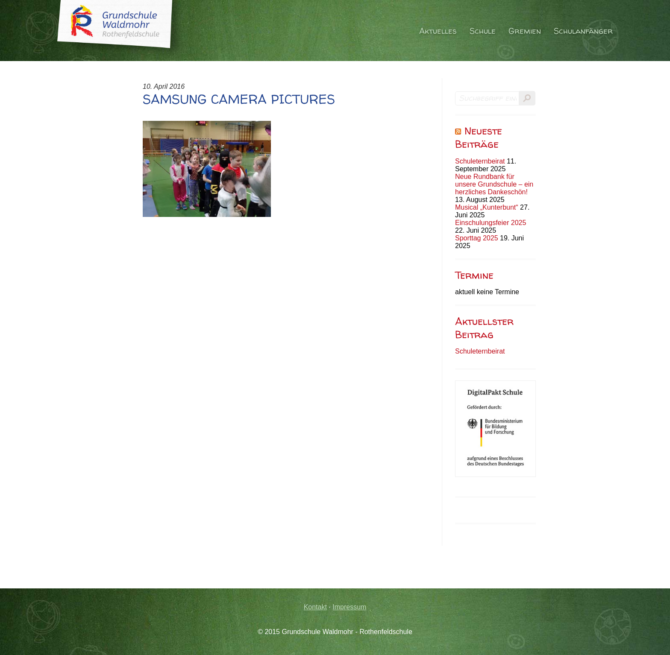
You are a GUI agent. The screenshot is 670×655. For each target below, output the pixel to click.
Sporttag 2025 (476, 238)
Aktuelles (438, 31)
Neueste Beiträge (478, 137)
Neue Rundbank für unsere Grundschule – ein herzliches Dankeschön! (494, 184)
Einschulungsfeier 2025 (490, 222)
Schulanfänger (583, 31)
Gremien (524, 31)
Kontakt (315, 607)
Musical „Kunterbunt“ (486, 207)
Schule (483, 31)
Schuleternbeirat (480, 161)
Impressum (349, 607)
